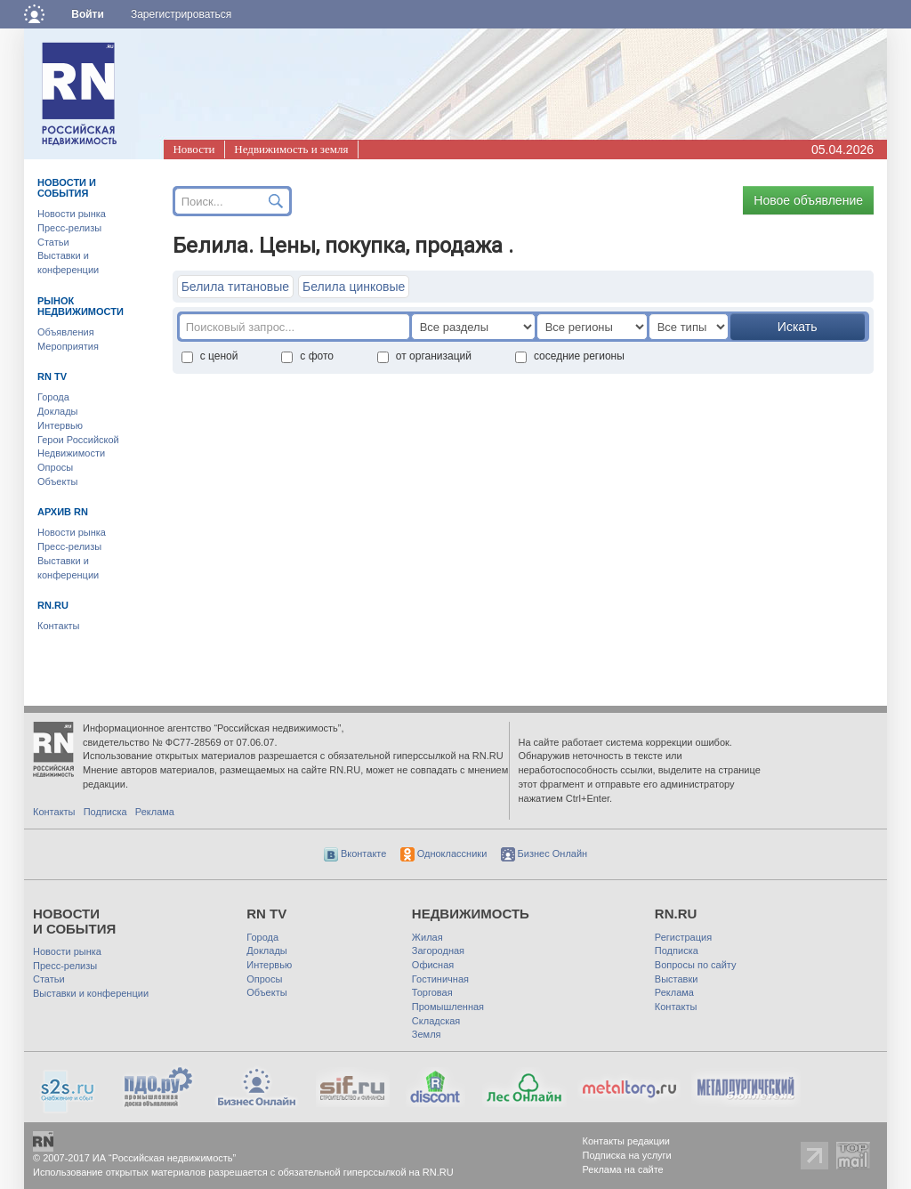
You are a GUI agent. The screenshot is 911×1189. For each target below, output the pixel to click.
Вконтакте (355, 853)
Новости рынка (71, 213)
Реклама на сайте (623, 1169)
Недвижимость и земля (291, 149)
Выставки (676, 979)
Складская (436, 1020)
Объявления (65, 332)
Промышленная (448, 1006)
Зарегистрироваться (181, 14)
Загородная (438, 950)
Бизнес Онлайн (544, 853)
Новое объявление (808, 200)
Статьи (53, 242)
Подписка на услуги (627, 1155)
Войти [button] (87, 14)
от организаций (424, 356)
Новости (193, 149)
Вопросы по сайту (696, 964)
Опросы (55, 467)
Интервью (60, 425)
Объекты (57, 481)
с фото (307, 356)
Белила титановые (235, 286)
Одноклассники (444, 853)
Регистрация (683, 937)
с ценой (209, 356)
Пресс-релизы (69, 227)
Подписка (105, 811)
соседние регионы (570, 356)
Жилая (427, 937)
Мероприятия (68, 346)
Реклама (154, 811)
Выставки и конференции (91, 993)
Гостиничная (440, 979)
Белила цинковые (353, 286)
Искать (798, 326)
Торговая (432, 992)
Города (53, 397)
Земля (426, 1034)
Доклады (57, 411)
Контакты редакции (627, 1141)
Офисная (433, 964)
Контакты (58, 625)
